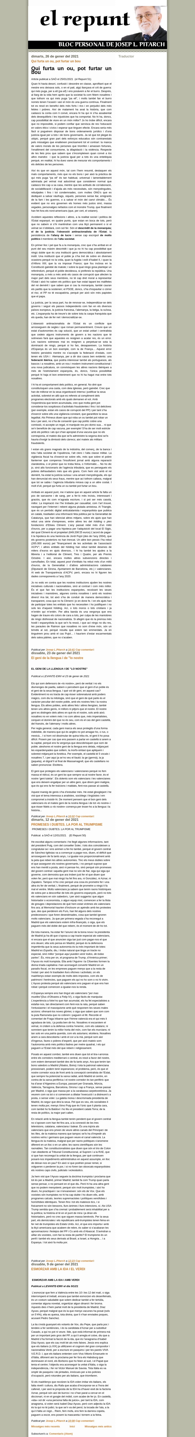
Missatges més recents (45, 1426)
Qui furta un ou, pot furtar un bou (56, 61)
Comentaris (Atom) (61, 1433)
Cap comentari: (85, 649)
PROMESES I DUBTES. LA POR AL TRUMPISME (67, 824)
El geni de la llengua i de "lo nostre (57, 658)
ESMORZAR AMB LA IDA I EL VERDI (58, 1269)
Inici (72, 1426)
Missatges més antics (98, 1426)
